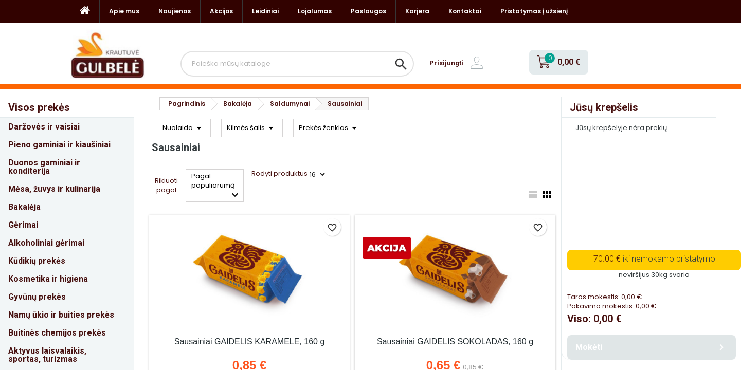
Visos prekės (39, 107)
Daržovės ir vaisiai (44, 127)
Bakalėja (24, 207)
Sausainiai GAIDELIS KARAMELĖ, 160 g (249, 341)
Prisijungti (446, 63)
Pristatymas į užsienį (534, 11)
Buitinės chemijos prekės (57, 333)
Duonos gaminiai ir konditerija (44, 167)
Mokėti (651, 347)
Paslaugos (368, 11)
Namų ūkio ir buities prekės (61, 315)
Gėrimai (23, 225)
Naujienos (174, 11)
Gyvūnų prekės (37, 297)
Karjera (417, 11)
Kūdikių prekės (36, 261)
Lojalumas (315, 11)
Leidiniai (265, 11)
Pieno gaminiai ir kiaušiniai (59, 145)
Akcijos (221, 11)
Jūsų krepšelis (604, 107)
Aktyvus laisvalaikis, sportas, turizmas (47, 355)
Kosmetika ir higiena (48, 279)
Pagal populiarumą (216, 186)
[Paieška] (297, 64)
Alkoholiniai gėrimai (46, 243)
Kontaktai (464, 11)
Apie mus (124, 11)
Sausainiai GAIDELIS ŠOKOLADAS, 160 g (455, 341)
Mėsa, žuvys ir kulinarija (54, 189)
